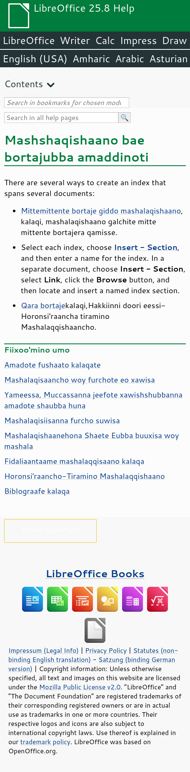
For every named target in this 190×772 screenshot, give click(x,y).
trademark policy (45, 741)
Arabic (129, 58)
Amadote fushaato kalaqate (52, 364)
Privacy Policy (106, 650)
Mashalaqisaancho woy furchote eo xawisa (79, 379)
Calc (105, 40)
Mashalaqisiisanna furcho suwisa (62, 420)
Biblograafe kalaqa (37, 490)
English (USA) (35, 58)
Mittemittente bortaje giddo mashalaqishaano (101, 210)
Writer (75, 40)
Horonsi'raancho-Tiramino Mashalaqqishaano (84, 476)
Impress (138, 40)
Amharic (91, 58)
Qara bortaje (43, 305)
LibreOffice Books (95, 573)
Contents (23, 83)
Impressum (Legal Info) (43, 650)
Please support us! (50, 529)
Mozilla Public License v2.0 (80, 686)
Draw (174, 40)
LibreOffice (28, 40)
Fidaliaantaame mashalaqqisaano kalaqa (74, 461)
